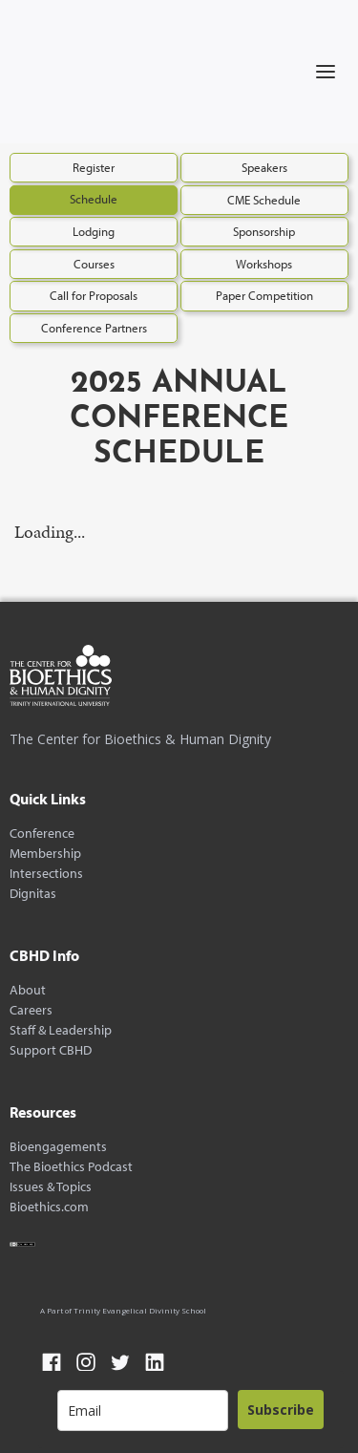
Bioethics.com (49, 1207)
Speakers (264, 167)
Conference (42, 833)
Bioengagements (58, 1147)
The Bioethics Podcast (71, 1167)
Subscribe (280, 1409)
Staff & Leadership (61, 1030)
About (28, 990)
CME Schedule (264, 199)
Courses (94, 263)
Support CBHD (51, 1050)
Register (94, 167)
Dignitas (33, 894)
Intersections (46, 873)
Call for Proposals (93, 295)
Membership (45, 853)
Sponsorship (264, 231)
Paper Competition (264, 295)
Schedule (93, 198)
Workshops (264, 263)
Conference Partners (94, 327)
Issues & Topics (51, 1187)
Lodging (94, 231)
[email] (142, 1410)
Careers (31, 1010)
